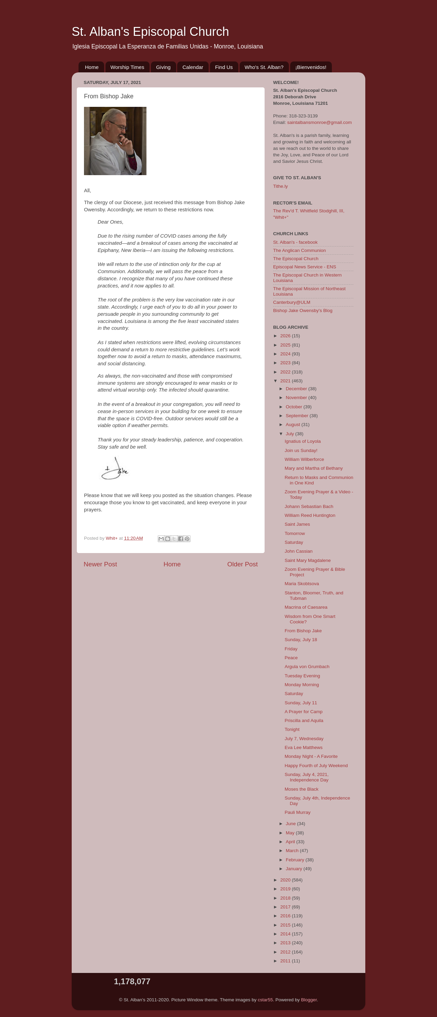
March (293, 850)
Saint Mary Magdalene (308, 560)
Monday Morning (302, 684)
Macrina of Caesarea (306, 607)
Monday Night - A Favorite (311, 756)
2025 (286, 345)
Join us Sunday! (301, 450)
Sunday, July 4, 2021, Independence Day (307, 777)
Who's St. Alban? (264, 67)
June (291, 823)
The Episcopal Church (296, 258)
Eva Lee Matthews (304, 747)
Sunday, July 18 (301, 639)
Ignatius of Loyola (303, 441)
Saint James (297, 524)
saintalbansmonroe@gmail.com (319, 122)
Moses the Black (302, 789)
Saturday (294, 542)
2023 (286, 362)
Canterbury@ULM (291, 302)
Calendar (192, 67)
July (290, 433)
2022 (286, 372)
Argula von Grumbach (307, 666)
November (297, 397)
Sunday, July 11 (301, 702)
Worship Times (127, 67)
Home (92, 67)
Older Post (242, 564)
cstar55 (265, 999)
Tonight (292, 729)
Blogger (309, 999)
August (293, 424)
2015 (286, 925)
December (297, 388)
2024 (286, 353)
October (295, 406)
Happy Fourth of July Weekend (316, 765)
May (291, 832)
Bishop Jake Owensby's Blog (303, 310)
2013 (286, 942)
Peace (291, 657)
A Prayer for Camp (304, 711)
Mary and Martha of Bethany (314, 468)
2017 (286, 906)
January (295, 868)
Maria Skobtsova (302, 583)
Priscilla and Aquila (304, 720)
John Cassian (299, 551)
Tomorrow (295, 533)
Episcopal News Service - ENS (304, 266)
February (296, 859)
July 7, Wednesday (304, 738)
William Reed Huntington (310, 515)
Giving (163, 67)
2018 (286, 898)
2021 (286, 380)
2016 (286, 915)
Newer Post (100, 564)
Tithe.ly (280, 186)
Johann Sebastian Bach (309, 506)
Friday (291, 648)
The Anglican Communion (299, 250)
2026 (286, 335)
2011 (286, 960)
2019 (286, 888)
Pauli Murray (298, 812)
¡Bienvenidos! (310, 67)
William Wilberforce (304, 459)
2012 (286, 952)
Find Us (224, 67)
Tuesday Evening (302, 675)
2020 (286, 879)
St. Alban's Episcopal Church (150, 32)
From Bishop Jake (303, 630)
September (298, 415)
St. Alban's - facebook (295, 242)
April (291, 841)
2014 (286, 933)
